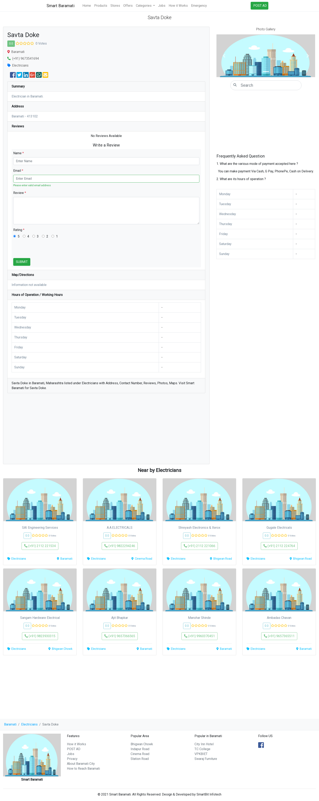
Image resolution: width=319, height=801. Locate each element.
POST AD (73, 749)
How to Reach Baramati (83, 768)
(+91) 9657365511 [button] (279, 636)
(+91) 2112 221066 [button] (199, 546)
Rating (18, 230)
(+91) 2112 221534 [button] (40, 546)
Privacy (72, 759)
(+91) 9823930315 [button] (40, 636)
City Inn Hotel (204, 744)
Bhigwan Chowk (142, 744)
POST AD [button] (260, 6)
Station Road (140, 759)
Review (19, 193)
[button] (223, 55)
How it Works (178, 6)
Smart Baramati (60, 5)
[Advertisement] (106, 430)
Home (86, 6)
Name (18, 153)
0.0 (11, 43)
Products (100, 6)
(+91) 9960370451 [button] (199, 636)
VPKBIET (201, 754)
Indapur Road (140, 749)
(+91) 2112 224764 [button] (279, 546)
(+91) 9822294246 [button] (119, 546)
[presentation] (44, 250)
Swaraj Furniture (205, 759)
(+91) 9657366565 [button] (119, 636)
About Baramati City (81, 764)
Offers (128, 6)
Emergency (199, 6)
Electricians (29, 724)
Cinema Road (140, 754)
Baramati (10, 724)
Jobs (161, 6)
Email (18, 171)
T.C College (202, 749)
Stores (115, 6)
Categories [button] (144, 6)
